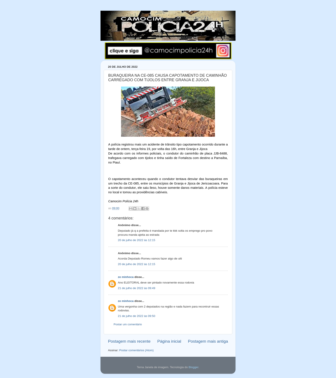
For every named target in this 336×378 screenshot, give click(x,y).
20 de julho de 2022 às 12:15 (136, 240)
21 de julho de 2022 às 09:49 (136, 288)
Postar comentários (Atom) (136, 350)
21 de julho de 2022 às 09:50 (136, 316)
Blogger (193, 367)
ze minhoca (126, 277)
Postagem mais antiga (208, 341)
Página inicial (169, 341)
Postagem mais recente (129, 341)
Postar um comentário (128, 324)
